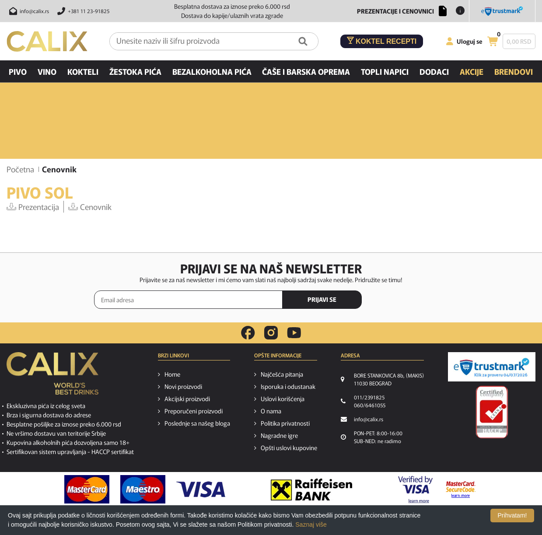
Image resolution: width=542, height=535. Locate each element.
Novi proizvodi (183, 386)
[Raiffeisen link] (311, 489)
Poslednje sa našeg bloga (197, 423)
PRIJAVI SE (322, 299)
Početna (20, 169)
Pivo (18, 71)
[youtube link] (294, 332)
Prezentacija (33, 206)
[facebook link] (248, 333)
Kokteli (82, 71)
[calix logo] (52, 376)
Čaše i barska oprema (306, 71)
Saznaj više (311, 524)
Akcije (471, 71)
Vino (47, 71)
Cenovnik (90, 206)
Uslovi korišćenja (282, 398)
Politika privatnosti (285, 423)
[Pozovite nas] (82, 10)
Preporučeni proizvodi (193, 410)
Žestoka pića (135, 71)
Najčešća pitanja (282, 374)
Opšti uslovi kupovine (289, 447)
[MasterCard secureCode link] (461, 489)
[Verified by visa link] (415, 489)
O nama (271, 410)
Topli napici (385, 71)
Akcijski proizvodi (187, 398)
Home (172, 374)
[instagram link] (271, 333)
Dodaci (434, 71)
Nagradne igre (279, 435)
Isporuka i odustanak (288, 386)
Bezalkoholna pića (212, 71)
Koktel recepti (382, 41)
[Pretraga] (302, 41)
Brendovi (513, 71)
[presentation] (411, 300)
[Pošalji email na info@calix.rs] (28, 10)
